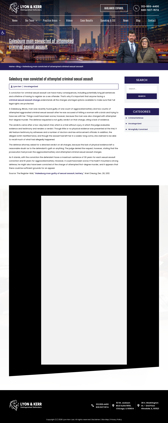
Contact (152, 20)
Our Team (29, 20)
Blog (138, 20)
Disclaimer (95, 419)
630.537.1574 (102, 407)
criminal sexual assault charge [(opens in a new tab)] (24, 100)
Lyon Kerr (17, 87)
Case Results (86, 20)
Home (15, 20)
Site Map (105, 419)
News (125, 20)
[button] (3, 32)
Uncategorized (31, 87)
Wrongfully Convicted (138, 129)
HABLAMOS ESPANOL (114, 8)
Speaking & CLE (108, 20)
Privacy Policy (116, 419)
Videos (69, 20)
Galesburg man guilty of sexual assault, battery (59, 173)
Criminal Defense (135, 118)
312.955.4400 (102, 404)
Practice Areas (50, 20)
